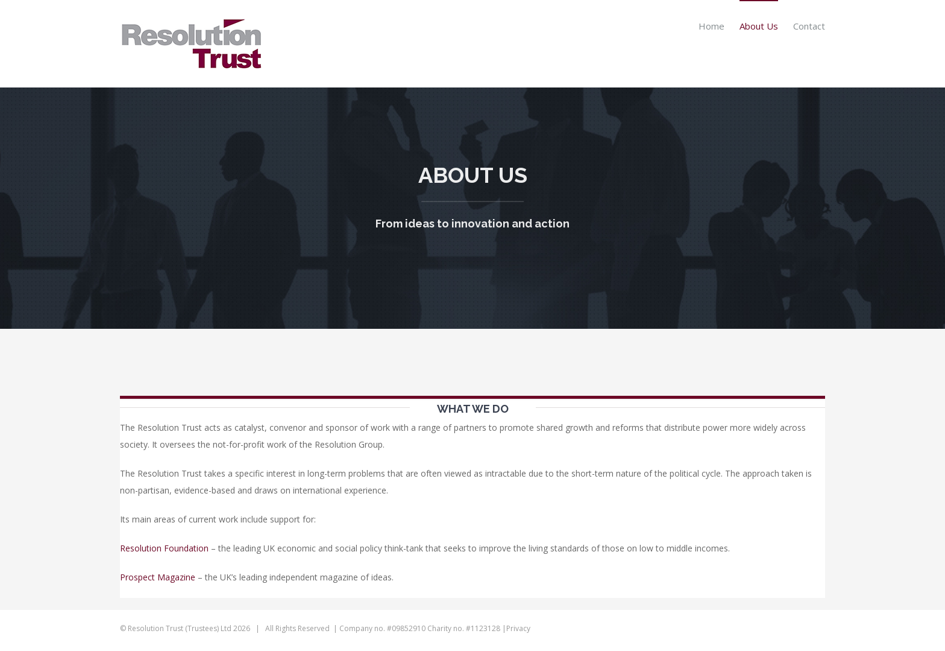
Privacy (518, 628)
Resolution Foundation (164, 548)
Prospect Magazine (157, 577)
